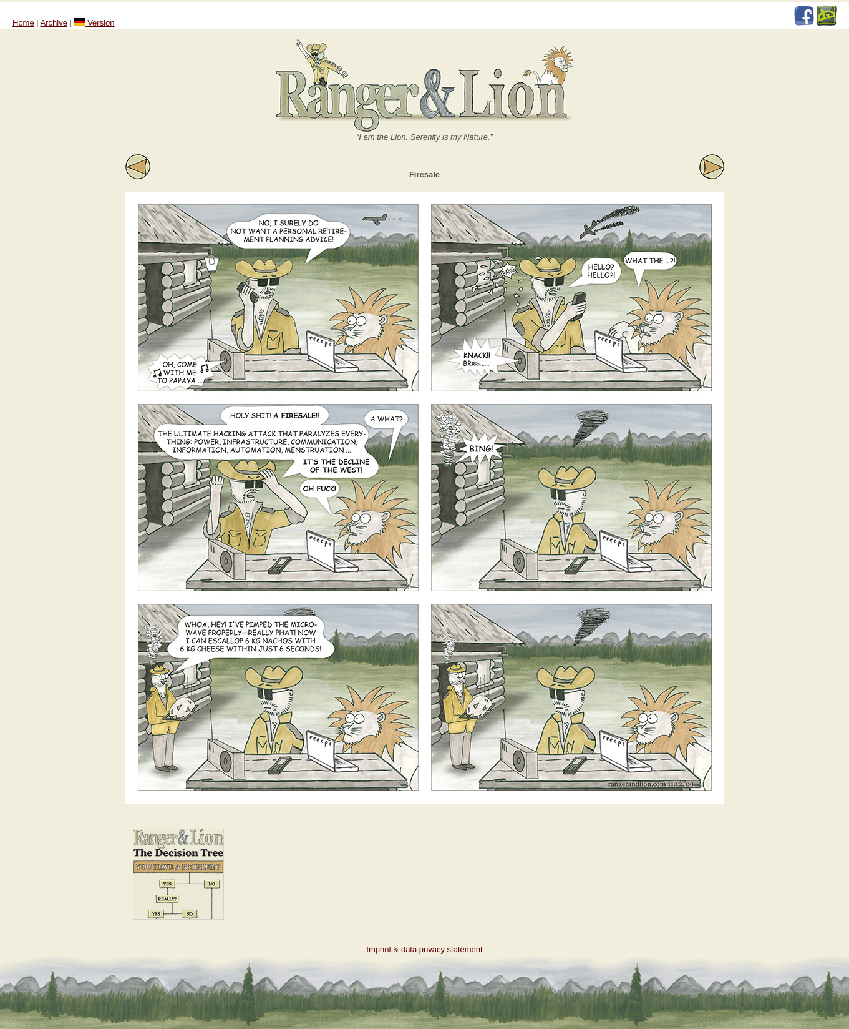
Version (94, 22)
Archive (54, 22)
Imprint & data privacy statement (424, 949)
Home (23, 22)
